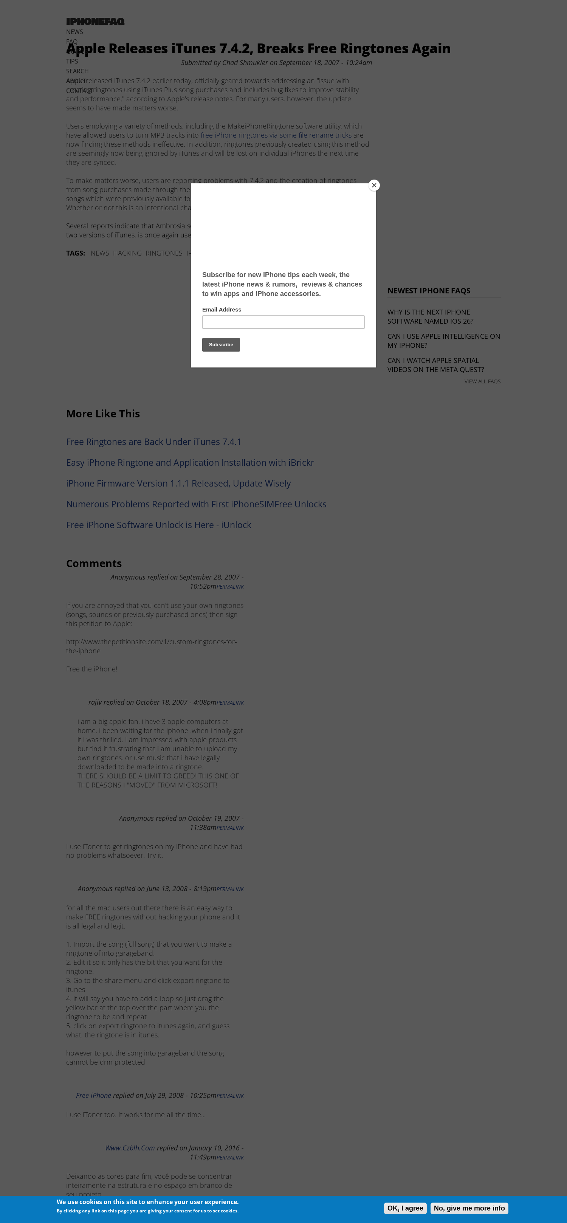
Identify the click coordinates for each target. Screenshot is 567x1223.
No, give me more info (469, 1208)
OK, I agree (405, 1208)
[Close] (374, 185)
